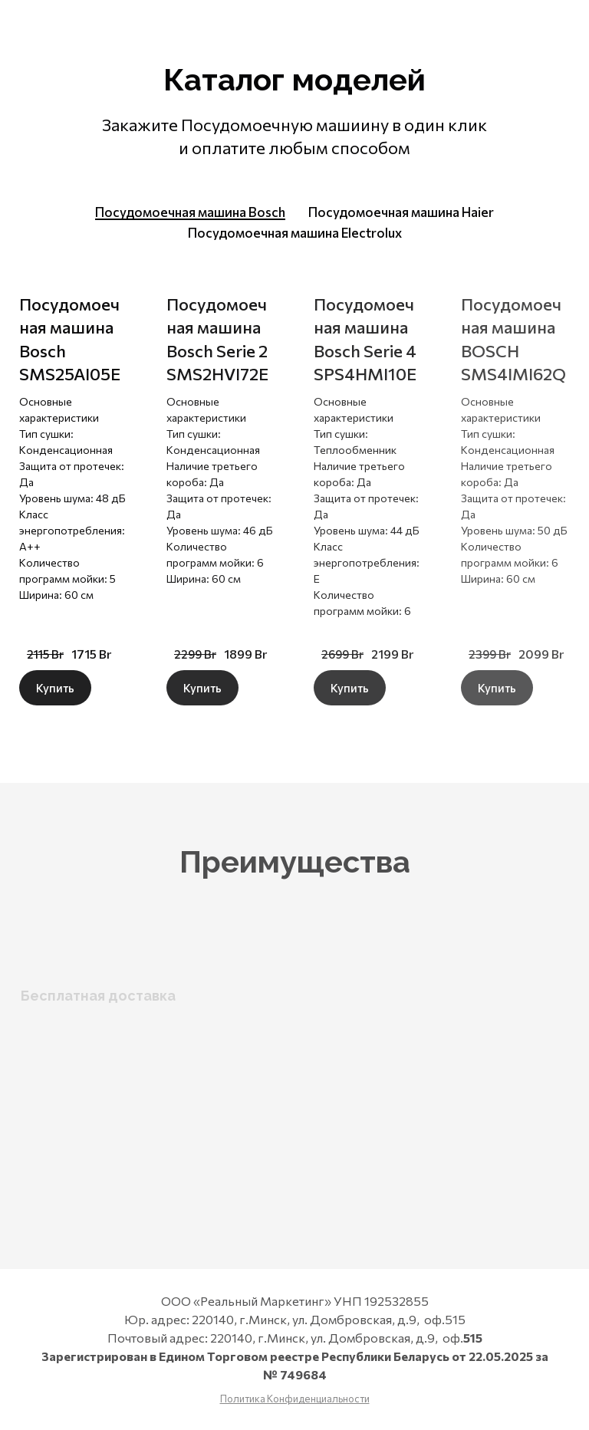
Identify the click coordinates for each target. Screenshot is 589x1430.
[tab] (190, 212)
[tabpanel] (294, 491)
